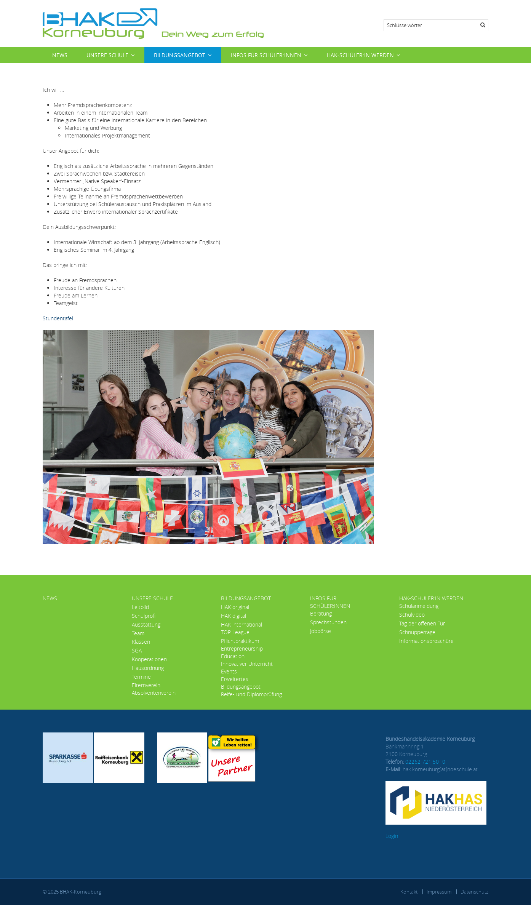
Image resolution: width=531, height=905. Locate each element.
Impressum (439, 891)
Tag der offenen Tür (422, 623)
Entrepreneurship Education (242, 652)
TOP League (235, 632)
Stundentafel (58, 318)
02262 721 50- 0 (425, 761)
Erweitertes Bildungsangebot (241, 682)
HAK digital (233, 615)
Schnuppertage (417, 632)
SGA (137, 650)
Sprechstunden (328, 622)
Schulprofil (144, 615)
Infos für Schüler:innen (266, 55)
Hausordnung (148, 668)
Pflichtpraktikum (240, 640)
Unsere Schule (107, 55)
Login (391, 835)
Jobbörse (320, 631)
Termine (141, 676)
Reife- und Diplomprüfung (251, 694)
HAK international (241, 624)
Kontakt (408, 891)
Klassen (141, 641)
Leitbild (140, 607)
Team (138, 633)
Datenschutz (474, 891)
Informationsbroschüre (426, 640)
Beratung (321, 613)
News (59, 55)
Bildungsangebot (179, 55)
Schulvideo (412, 614)
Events (229, 671)
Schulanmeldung (418, 605)
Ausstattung (146, 624)
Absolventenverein (154, 692)
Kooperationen (149, 659)
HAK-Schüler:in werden (360, 55)
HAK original (235, 607)
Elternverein (146, 685)
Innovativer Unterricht (247, 663)
